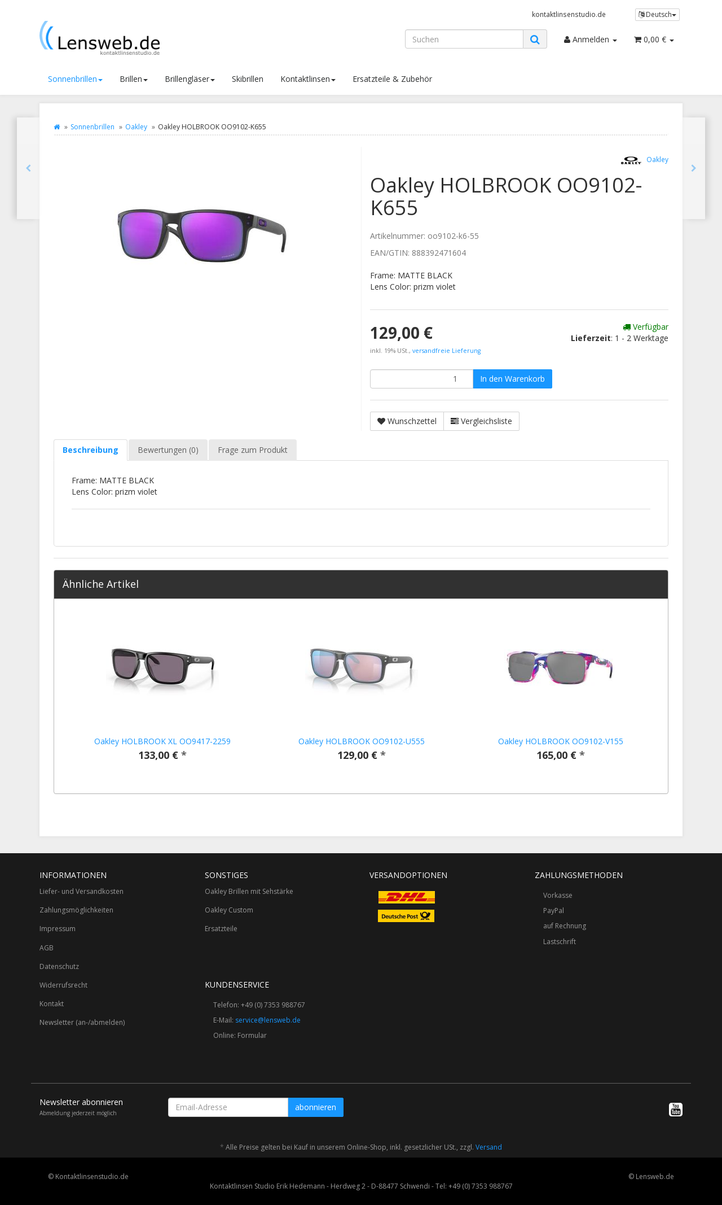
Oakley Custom (229, 910)
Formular (252, 1035)
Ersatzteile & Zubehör (392, 78)
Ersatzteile (221, 928)
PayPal (553, 910)
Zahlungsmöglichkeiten (76, 910)
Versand (489, 1147)
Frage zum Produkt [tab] (253, 449)
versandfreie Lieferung (446, 351)
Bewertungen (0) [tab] (168, 449)
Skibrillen (247, 78)
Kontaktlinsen (308, 78)
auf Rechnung (564, 926)
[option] (162, 696)
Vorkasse (558, 895)
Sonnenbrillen (75, 78)
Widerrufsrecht (63, 985)
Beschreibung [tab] (90, 449)
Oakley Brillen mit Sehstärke (249, 891)
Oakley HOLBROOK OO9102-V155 (560, 741)
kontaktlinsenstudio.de (569, 14)
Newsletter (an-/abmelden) (82, 1022)
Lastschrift (559, 941)
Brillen (134, 78)
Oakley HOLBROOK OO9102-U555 (361, 741)
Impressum (57, 928)
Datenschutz (59, 966)
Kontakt (51, 1003)
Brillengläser (190, 78)
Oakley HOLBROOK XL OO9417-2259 (162, 741)
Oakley (136, 127)
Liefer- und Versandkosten (81, 891)
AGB (46, 948)
